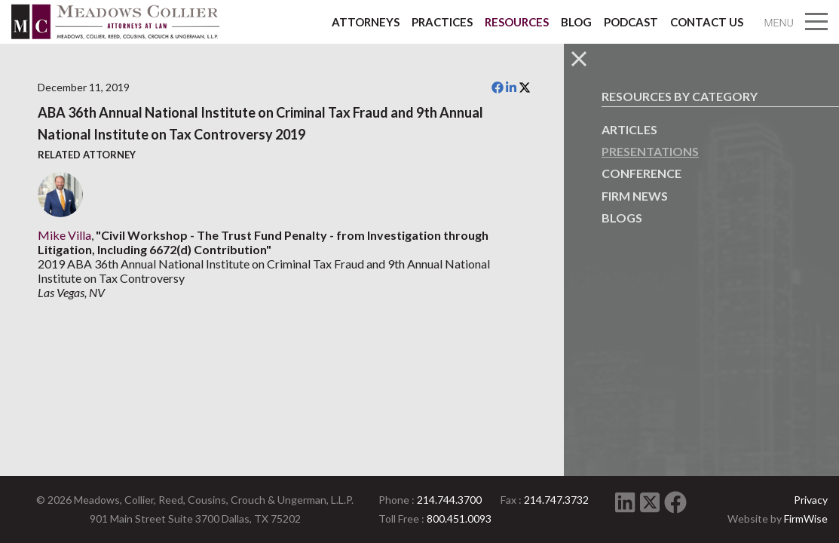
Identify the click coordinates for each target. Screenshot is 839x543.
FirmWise (806, 518)
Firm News (635, 196)
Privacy (811, 499)
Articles (629, 129)
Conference (641, 173)
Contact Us (706, 22)
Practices (442, 22)
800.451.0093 (459, 518)
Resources (517, 22)
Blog (576, 22)
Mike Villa (64, 235)
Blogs (622, 217)
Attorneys (366, 22)
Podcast (631, 22)
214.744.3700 (449, 499)
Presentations (650, 151)
